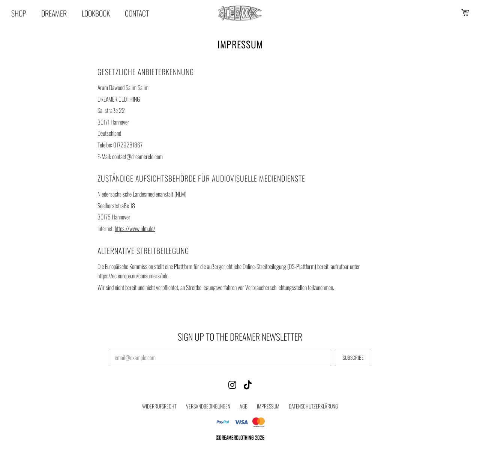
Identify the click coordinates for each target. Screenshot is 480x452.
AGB (244, 406)
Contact (137, 13)
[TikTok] (248, 384)
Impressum (268, 406)
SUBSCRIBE (353, 357)
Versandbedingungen (208, 406)
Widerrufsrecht (159, 406)
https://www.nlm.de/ (135, 228)
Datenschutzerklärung (313, 406)
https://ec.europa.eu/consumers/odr (133, 275)
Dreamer (54, 13)
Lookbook (96, 13)
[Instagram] (232, 384)
